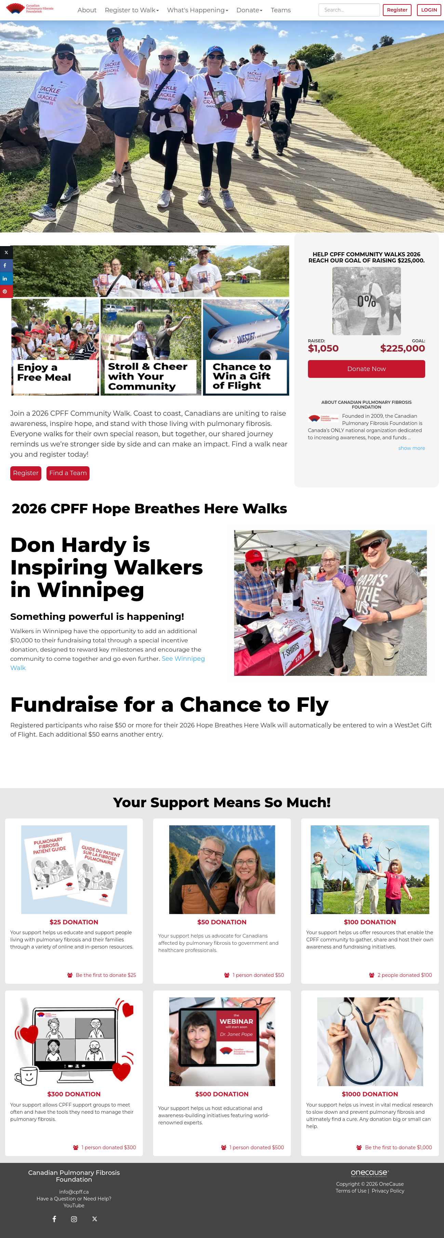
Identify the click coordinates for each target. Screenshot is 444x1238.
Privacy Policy (388, 1191)
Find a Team (68, 473)
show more (412, 448)
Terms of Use (351, 1191)
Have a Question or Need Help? (74, 1199)
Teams (281, 10)
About (87, 10)
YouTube (74, 1206)
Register (26, 473)
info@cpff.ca (74, 1192)
